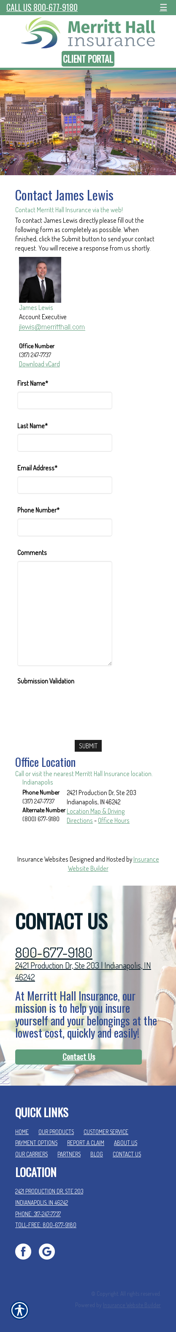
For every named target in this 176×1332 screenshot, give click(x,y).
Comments (32, 552)
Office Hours (114, 820)
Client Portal (88, 58)
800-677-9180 (53, 952)
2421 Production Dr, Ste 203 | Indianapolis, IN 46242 (83, 971)
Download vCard (39, 364)
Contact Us (78, 1056)
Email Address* (37, 468)
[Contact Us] (78, 1057)
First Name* (32, 383)
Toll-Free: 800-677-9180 (45, 1224)
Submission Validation (45, 681)
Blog (96, 1154)
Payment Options (36, 1142)
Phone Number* (38, 510)
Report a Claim (85, 1142)
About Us (125, 1142)
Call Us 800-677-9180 (42, 7)
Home (22, 1131)
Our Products (56, 1131)
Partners (69, 1154)
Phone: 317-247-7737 (38, 1213)
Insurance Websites (42, 859)
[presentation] (81, 705)
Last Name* (32, 426)
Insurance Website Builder (132, 1304)
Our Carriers (31, 1154)
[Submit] (88, 746)
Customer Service (106, 1131)
